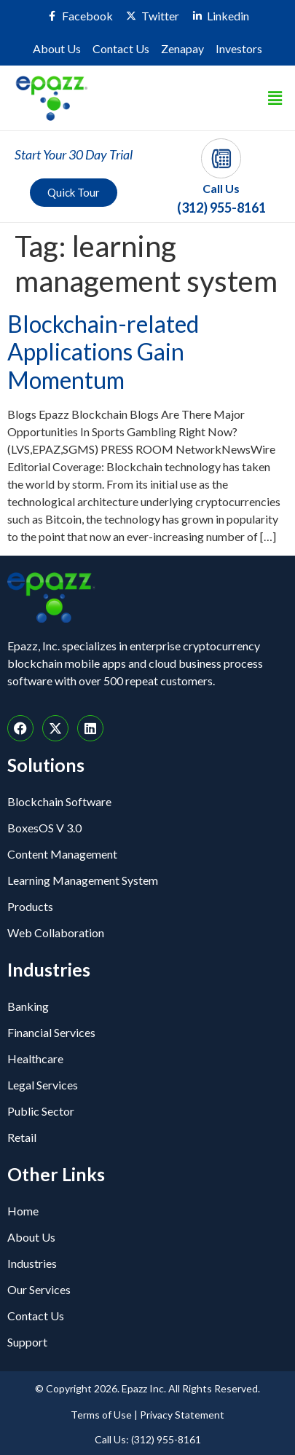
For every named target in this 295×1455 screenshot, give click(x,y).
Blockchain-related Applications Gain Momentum (103, 351)
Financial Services (51, 1032)
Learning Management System (82, 880)
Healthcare (35, 1058)
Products (30, 906)
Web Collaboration (55, 932)
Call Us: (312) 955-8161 (148, 1439)
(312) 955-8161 (221, 208)
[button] (275, 97)
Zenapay (182, 48)
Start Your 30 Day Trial (74, 154)
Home (23, 1211)
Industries (32, 1263)
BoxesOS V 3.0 (44, 828)
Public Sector (40, 1111)
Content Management (62, 854)
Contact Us (121, 48)
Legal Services (42, 1085)
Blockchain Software (59, 801)
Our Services (39, 1289)
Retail (21, 1137)
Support (27, 1342)
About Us (57, 48)
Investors (239, 48)
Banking (28, 1006)
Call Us (221, 188)
